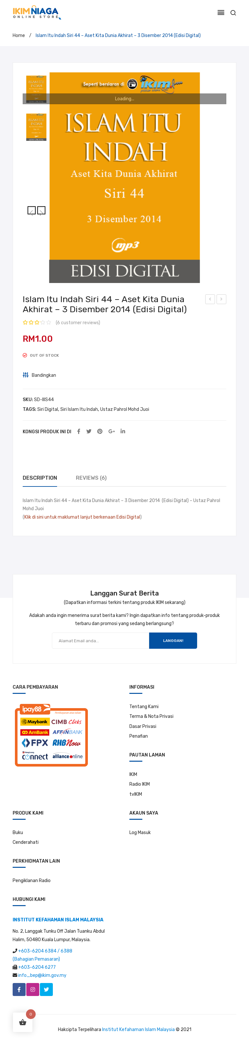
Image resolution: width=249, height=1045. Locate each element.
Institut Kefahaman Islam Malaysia (138, 1029)
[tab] (40, 478)
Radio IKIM (139, 784)
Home (19, 35)
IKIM (133, 774)
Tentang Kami (144, 706)
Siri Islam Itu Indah (79, 409)
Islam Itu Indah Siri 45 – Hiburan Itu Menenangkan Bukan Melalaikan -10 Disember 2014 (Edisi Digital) (221, 300)
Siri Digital (47, 409)
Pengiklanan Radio (32, 880)
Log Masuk (140, 832)
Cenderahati (26, 842)
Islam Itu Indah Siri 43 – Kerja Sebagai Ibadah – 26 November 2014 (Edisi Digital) (210, 300)
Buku (18, 832)
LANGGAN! (173, 640)
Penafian (138, 736)
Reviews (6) (91, 478)
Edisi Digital (128, 517)
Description (40, 478)
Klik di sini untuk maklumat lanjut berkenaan (69, 517)
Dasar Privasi (142, 726)
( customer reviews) (78, 323)
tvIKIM (135, 794)
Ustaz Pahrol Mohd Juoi (124, 409)
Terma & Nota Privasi (151, 716)
